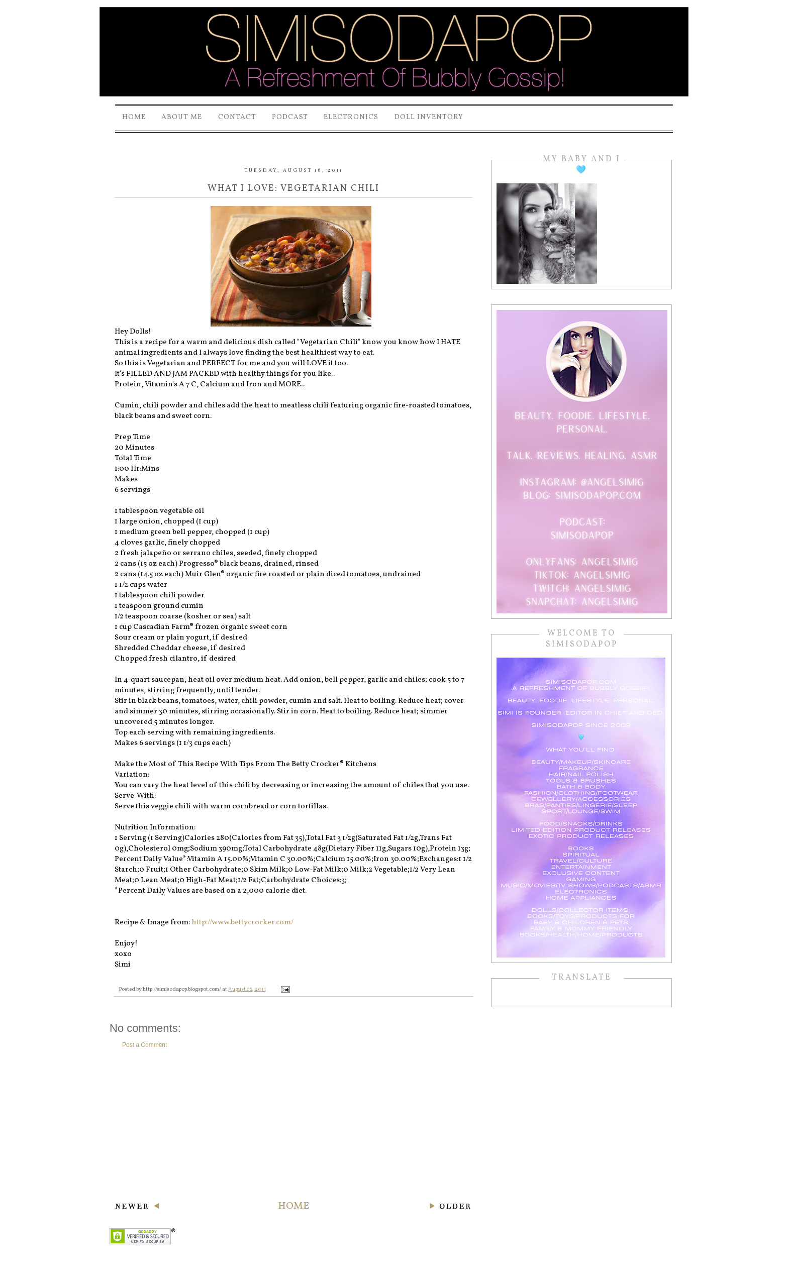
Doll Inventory (429, 117)
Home (134, 117)
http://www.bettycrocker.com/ (242, 922)
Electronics (351, 117)
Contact (237, 117)
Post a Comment (144, 1044)
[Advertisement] (293, 1124)
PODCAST (290, 117)
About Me (181, 117)
